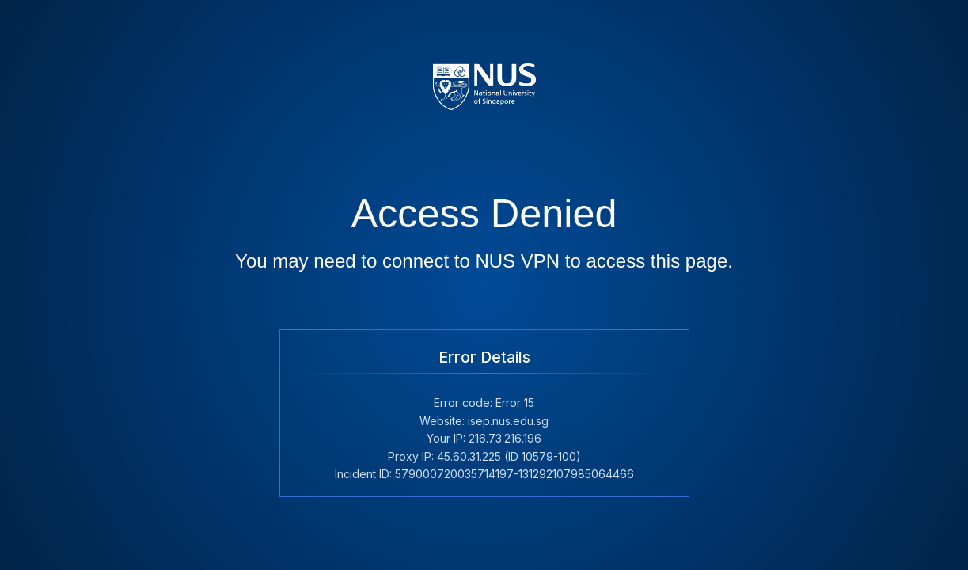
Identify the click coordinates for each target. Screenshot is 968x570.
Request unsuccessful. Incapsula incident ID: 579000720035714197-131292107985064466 (484, 285)
